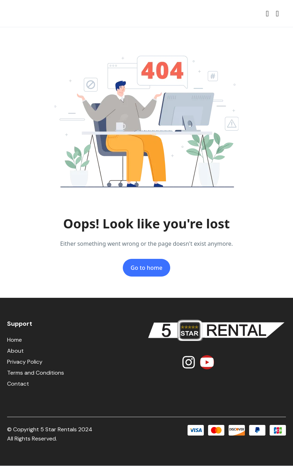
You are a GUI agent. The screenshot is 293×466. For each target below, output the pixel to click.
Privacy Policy (24, 361)
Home (14, 339)
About (15, 350)
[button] (267, 14)
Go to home (146, 268)
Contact (18, 383)
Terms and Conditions (35, 372)
